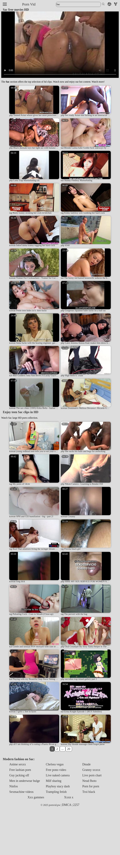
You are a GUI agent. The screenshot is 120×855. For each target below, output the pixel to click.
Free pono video (56, 769)
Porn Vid (28, 4)
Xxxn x (68, 797)
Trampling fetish (56, 791)
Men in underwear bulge (24, 780)
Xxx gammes (36, 797)
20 (68, 749)
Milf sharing (53, 780)
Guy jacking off (19, 775)
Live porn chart (92, 775)
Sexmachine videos (21, 791)
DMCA (66, 804)
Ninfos (13, 786)
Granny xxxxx (91, 769)
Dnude (86, 764)
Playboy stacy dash (58, 786)
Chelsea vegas (55, 764)
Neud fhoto (89, 780)
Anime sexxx (17, 764)
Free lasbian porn (20, 769)
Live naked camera (58, 775)
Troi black (88, 791)
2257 (76, 804)
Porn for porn (90, 786)
